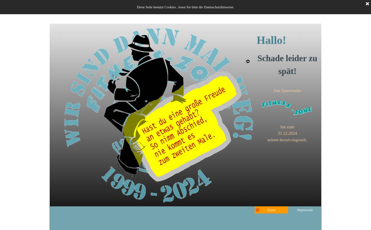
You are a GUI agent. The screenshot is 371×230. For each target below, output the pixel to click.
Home (271, 210)
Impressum (305, 210)
